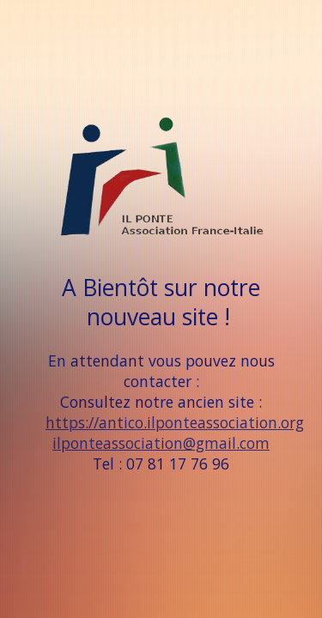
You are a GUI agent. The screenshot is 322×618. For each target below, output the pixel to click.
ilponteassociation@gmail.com (161, 443)
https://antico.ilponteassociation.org (175, 422)
